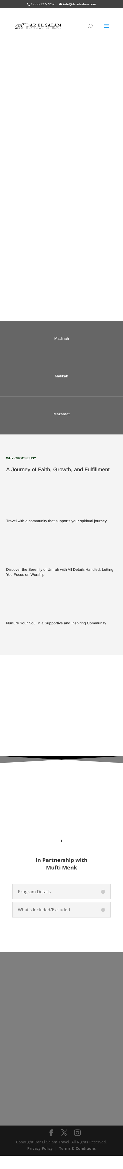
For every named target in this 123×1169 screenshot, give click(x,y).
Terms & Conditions (77, 1161)
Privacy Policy (40, 1161)
